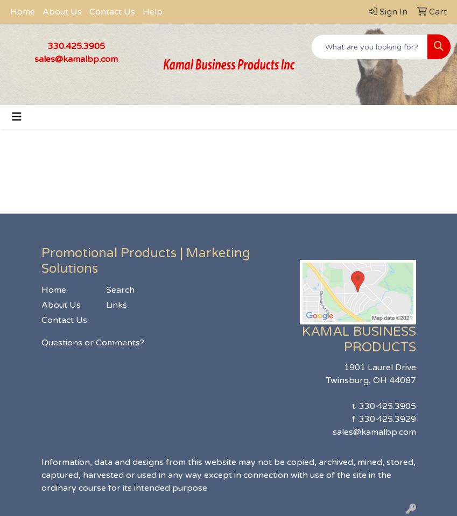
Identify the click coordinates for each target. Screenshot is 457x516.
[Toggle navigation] (16, 117)
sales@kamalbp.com (76, 59)
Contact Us (112, 11)
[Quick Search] (369, 46)
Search (120, 290)
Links (116, 305)
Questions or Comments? (92, 342)
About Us (62, 11)
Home (22, 11)
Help (153, 11)
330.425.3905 (76, 46)
